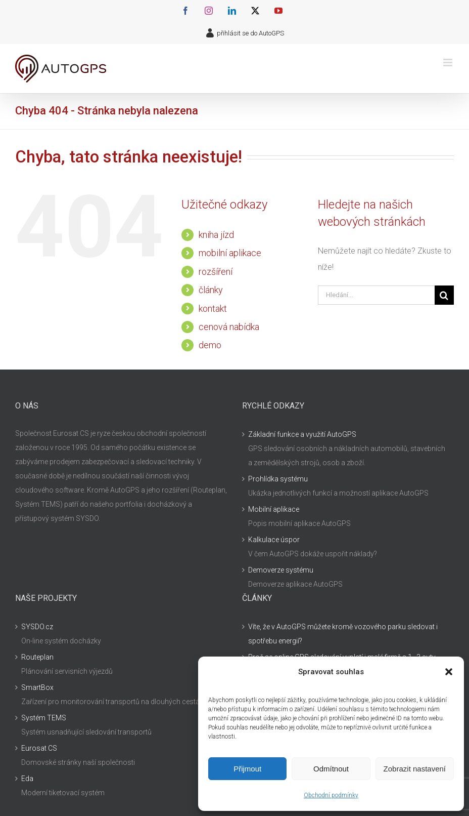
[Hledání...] (376, 295)
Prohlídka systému (278, 479)
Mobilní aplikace (273, 509)
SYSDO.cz (37, 627)
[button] (449, 672)
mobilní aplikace (230, 253)
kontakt (213, 308)
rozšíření (215, 271)
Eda (27, 778)
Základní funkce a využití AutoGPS (302, 434)
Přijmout (247, 768)
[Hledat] (444, 295)
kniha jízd (216, 234)
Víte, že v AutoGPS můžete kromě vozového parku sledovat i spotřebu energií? (343, 634)
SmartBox (37, 687)
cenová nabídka (229, 326)
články (211, 289)
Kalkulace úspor (274, 540)
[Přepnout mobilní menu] (448, 62)
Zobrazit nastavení (415, 768)
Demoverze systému (280, 570)
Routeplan (37, 657)
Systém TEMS (43, 718)
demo (210, 345)
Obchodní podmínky (331, 795)
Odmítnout (331, 768)
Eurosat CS (39, 748)
